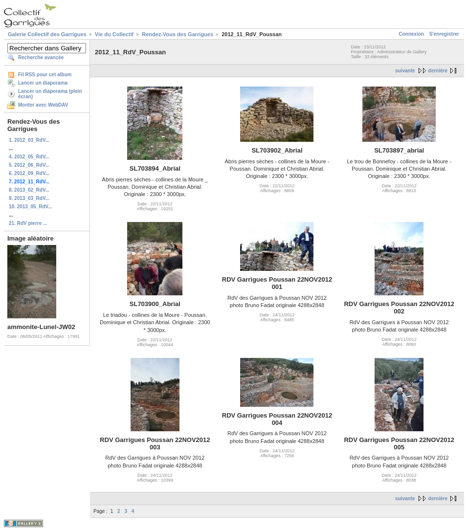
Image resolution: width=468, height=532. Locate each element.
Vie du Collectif (114, 34)
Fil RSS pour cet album (44, 74)
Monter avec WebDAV (43, 105)
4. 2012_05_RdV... (29, 156)
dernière (437, 70)
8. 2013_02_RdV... (29, 190)
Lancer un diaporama (42, 83)
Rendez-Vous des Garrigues (177, 34)
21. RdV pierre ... (28, 223)
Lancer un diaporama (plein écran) (50, 94)
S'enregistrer (444, 34)
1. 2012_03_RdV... (29, 140)
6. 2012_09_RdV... (29, 173)
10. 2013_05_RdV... (30, 206)
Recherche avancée (41, 57)
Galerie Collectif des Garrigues (47, 34)
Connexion (411, 34)
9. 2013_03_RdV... (29, 198)
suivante (405, 70)
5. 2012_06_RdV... (29, 165)
